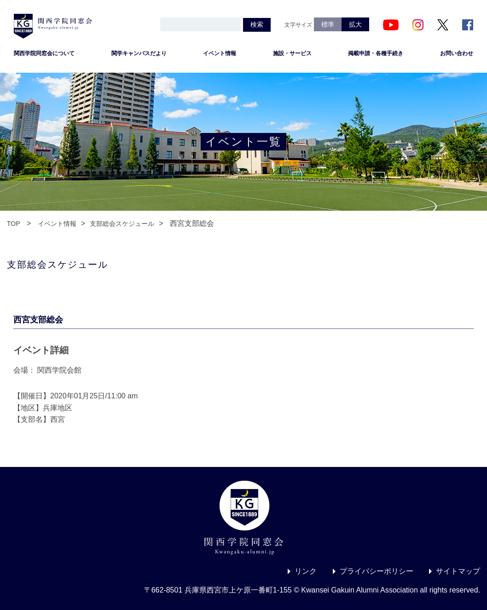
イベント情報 (219, 53)
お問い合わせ (456, 53)
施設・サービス (292, 53)
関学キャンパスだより (139, 53)
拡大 (355, 24)
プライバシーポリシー (376, 571)
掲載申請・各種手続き (375, 53)
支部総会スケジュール (122, 223)
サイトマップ (458, 571)
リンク (306, 571)
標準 (327, 24)
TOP (13, 223)
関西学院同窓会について (44, 53)
